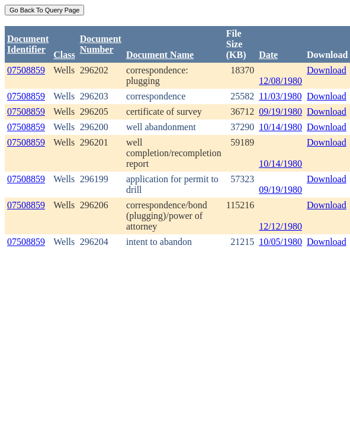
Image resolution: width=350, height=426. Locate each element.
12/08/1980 (280, 81)
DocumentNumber (100, 44)
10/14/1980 (280, 127)
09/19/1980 (280, 111)
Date (268, 55)
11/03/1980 (280, 96)
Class (64, 55)
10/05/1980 (280, 242)
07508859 (26, 70)
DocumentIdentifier (28, 44)
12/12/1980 (280, 226)
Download (326, 70)
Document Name (160, 55)
